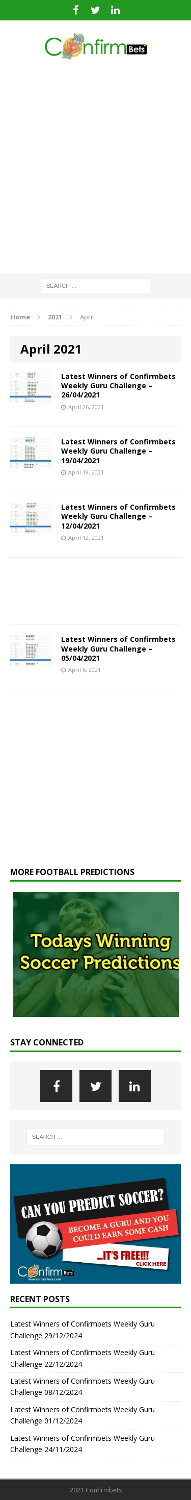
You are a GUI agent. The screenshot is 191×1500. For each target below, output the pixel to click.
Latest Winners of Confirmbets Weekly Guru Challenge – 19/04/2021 (118, 451)
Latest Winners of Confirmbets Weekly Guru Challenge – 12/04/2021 (118, 516)
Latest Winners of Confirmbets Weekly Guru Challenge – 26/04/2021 (118, 385)
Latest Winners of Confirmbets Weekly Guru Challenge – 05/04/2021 (118, 648)
